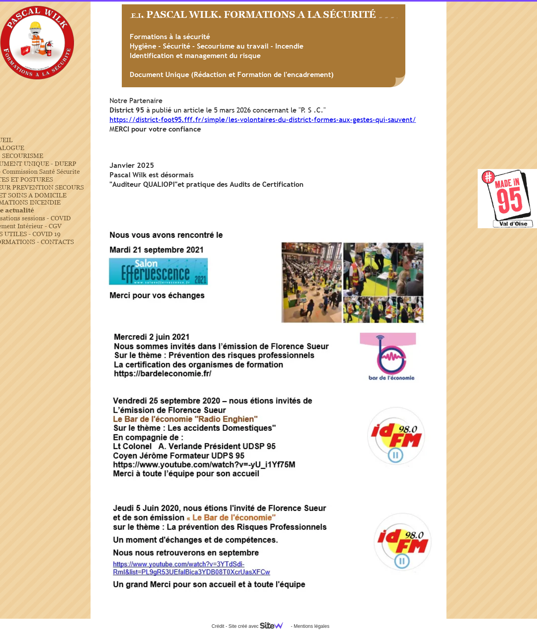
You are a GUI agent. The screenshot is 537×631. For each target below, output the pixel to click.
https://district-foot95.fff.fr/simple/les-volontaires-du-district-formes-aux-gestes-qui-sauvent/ (263, 119)
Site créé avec (259, 626)
